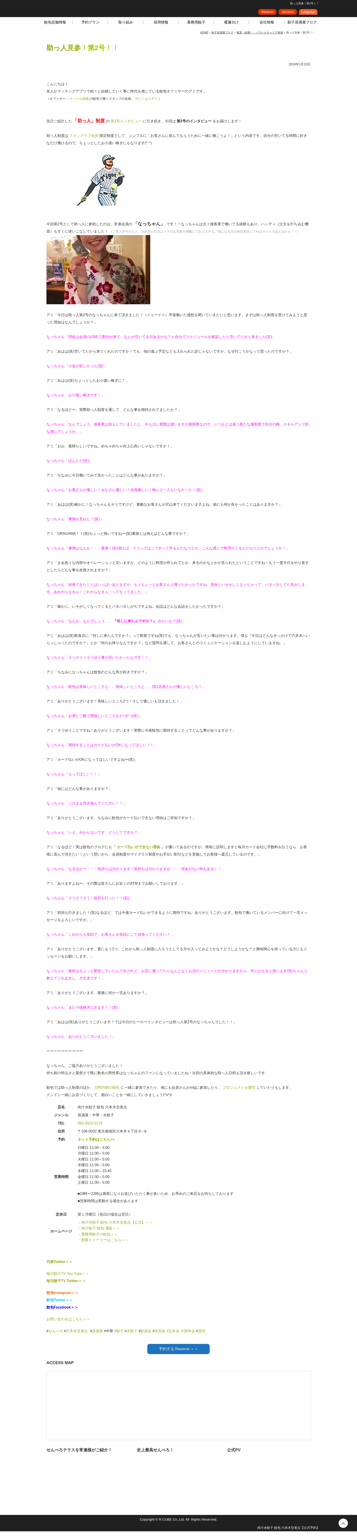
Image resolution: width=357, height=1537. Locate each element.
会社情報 (267, 28)
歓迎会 (145, 1337)
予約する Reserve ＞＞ (179, 1355)
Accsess (288, 13)
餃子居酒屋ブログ (302, 28)
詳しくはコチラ (146, 104)
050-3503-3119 (90, 1129)
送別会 (160, 1337)
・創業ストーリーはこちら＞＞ (103, 1246)
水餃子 (132, 1337)
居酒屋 (97, 1337)
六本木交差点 (77, 1337)
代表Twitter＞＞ (59, 1267)
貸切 (201, 1337)
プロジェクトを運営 (239, 1093)
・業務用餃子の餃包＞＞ (98, 1240)
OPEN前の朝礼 (108, 1093)
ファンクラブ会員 (84, 141)
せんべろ (55, 1337)
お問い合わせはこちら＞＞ (68, 1325)
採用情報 (161, 28)
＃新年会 (188, 1337)
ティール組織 (80, 104)
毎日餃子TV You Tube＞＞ (67, 1279)
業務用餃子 (196, 28)
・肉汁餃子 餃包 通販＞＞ (99, 1234)
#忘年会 (172, 1337)
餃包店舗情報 (55, 28)
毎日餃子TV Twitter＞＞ (66, 1287)
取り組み (125, 28)
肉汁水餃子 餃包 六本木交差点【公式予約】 (288, 1533)
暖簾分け (231, 28)
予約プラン (90, 28)
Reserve (267, 13)
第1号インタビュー (127, 127)
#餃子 (119, 1337)
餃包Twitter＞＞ (59, 1306)
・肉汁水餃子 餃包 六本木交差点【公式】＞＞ (115, 1228)
